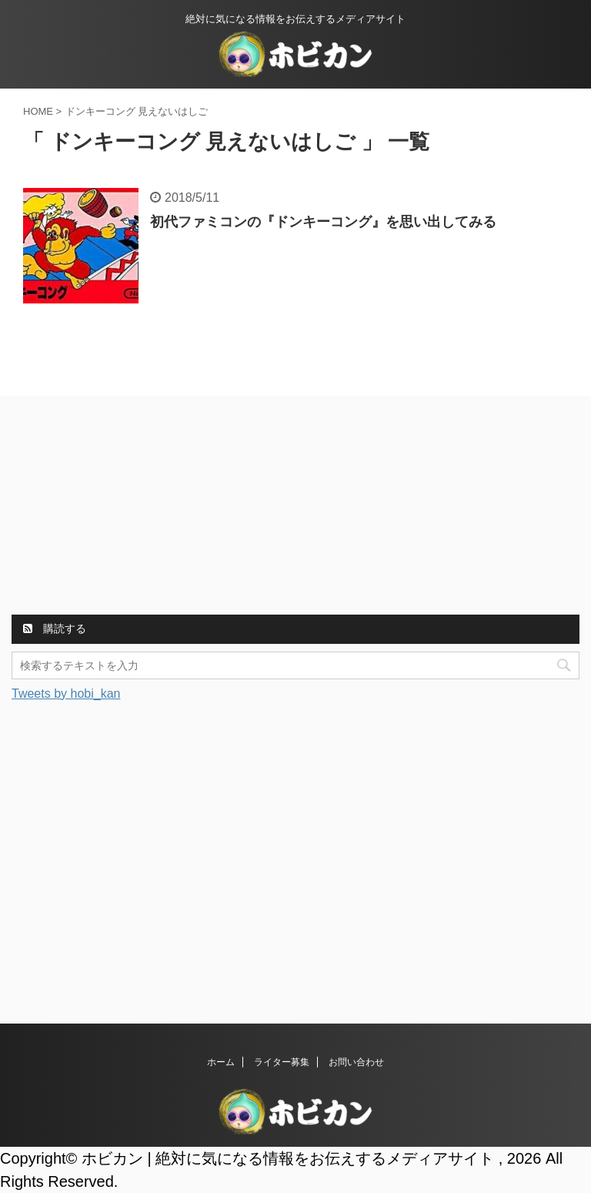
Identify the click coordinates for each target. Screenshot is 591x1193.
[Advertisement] (127, 507)
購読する (54, 628)
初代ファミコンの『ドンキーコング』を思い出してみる (323, 222)
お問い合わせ (356, 1062)
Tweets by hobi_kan (66, 693)
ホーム (221, 1062)
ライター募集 (281, 1062)
